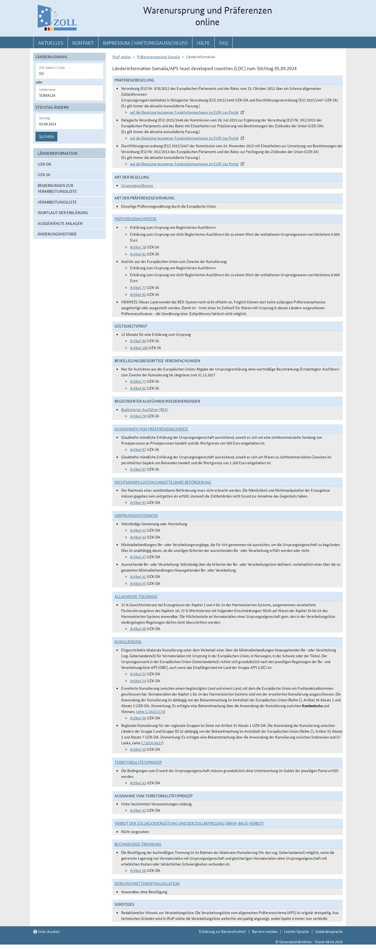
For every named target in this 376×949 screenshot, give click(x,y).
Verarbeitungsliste (57, 202)
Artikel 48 (138, 628)
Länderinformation (58, 153)
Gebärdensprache (329, 931)
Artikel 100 (139, 347)
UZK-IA (44, 174)
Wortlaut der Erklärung (63, 212)
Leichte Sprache (296, 931)
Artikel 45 (138, 583)
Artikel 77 (138, 287)
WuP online (121, 56)
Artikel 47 (138, 556)
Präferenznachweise (136, 218)
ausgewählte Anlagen (60, 223)
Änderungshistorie (57, 234)
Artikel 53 (138, 673)
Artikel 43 (138, 502)
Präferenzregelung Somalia (158, 56)
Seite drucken (46, 931)
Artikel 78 (138, 247)
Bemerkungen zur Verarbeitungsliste (57, 188)
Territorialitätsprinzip (138, 762)
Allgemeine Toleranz (136, 596)
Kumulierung (128, 641)
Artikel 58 (138, 870)
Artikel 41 (138, 530)
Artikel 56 (138, 717)
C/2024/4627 (151, 742)
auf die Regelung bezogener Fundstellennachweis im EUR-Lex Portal (184, 112)
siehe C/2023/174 (150, 711)
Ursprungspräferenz (137, 185)
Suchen (46, 136)
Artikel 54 (138, 680)
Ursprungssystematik (136, 515)
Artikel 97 (138, 449)
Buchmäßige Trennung (138, 844)
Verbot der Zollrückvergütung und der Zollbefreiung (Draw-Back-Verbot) (189, 823)
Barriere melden (265, 931)
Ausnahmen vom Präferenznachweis (151, 429)
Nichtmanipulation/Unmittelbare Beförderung (163, 482)
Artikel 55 (138, 749)
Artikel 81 (138, 388)
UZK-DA (44, 164)
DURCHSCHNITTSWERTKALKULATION (147, 883)
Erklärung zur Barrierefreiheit (222, 931)
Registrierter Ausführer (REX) (144, 409)
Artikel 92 (138, 254)
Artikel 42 (138, 782)
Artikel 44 (138, 537)
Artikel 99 (138, 340)
